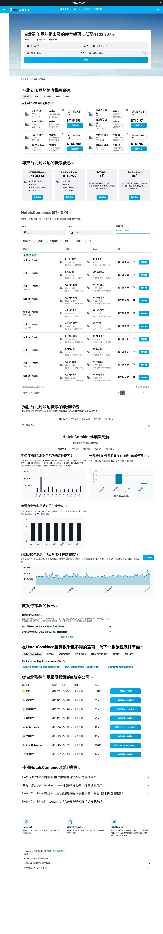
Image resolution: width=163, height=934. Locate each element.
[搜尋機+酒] (4, 33)
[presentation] (113, 34)
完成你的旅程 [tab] (64, 654)
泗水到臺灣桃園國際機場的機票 (120, 667)
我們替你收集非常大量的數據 (87, 863)
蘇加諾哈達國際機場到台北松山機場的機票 (82, 667)
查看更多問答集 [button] (66, 637)
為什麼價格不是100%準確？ (87, 867)
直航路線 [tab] (47, 96)
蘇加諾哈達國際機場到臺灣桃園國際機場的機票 (41, 667)
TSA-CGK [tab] (86, 419)
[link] (37, 197)
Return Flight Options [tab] (32, 654)
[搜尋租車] (4, 27)
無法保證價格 (60, 851)
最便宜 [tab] (27, 96)
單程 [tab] (67, 96)
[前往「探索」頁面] (4, 38)
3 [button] (132, 393)
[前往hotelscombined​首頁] (19, 9)
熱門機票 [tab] (116, 654)
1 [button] (122, 393)
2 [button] (127, 393)
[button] (160, 3)
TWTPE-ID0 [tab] (62, 449)
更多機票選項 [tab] (80, 654)
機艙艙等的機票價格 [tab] (99, 654)
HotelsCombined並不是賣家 (87, 858)
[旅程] (4, 45)
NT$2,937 (102, 34)
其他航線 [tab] (50, 654)
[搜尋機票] (4, 17)
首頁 (22, 79)
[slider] (151, 233)
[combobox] (28, 39)
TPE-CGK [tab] (63, 419)
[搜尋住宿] (4, 22)
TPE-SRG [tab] (97, 419)
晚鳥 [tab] (58, 96)
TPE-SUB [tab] (74, 419)
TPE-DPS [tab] (109, 419)
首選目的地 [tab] (129, 654)
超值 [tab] (36, 96)
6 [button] (143, 393)
